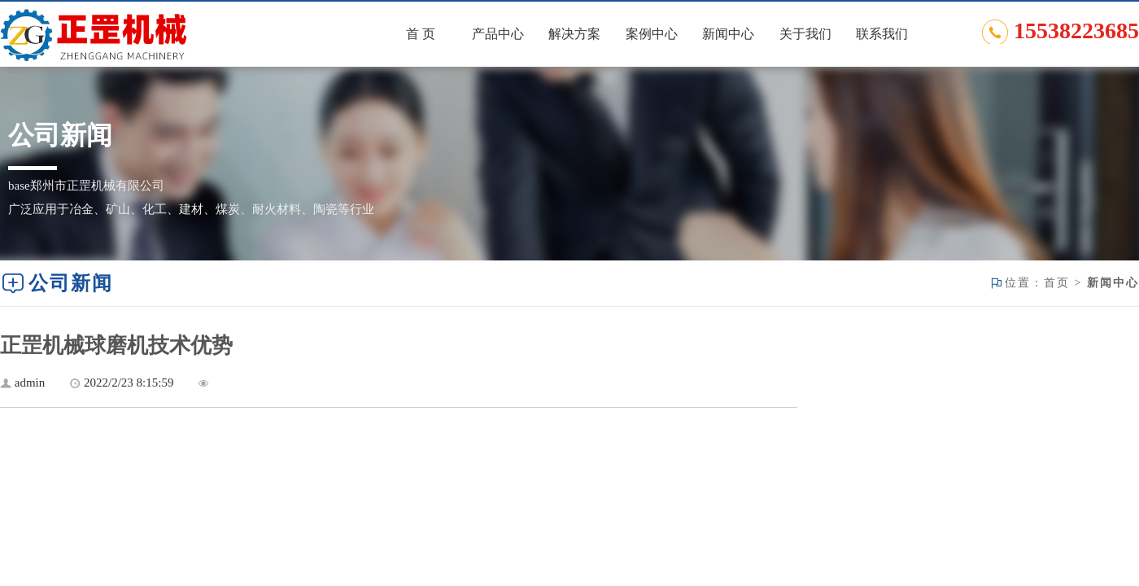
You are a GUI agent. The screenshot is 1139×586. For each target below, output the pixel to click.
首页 (1057, 283)
